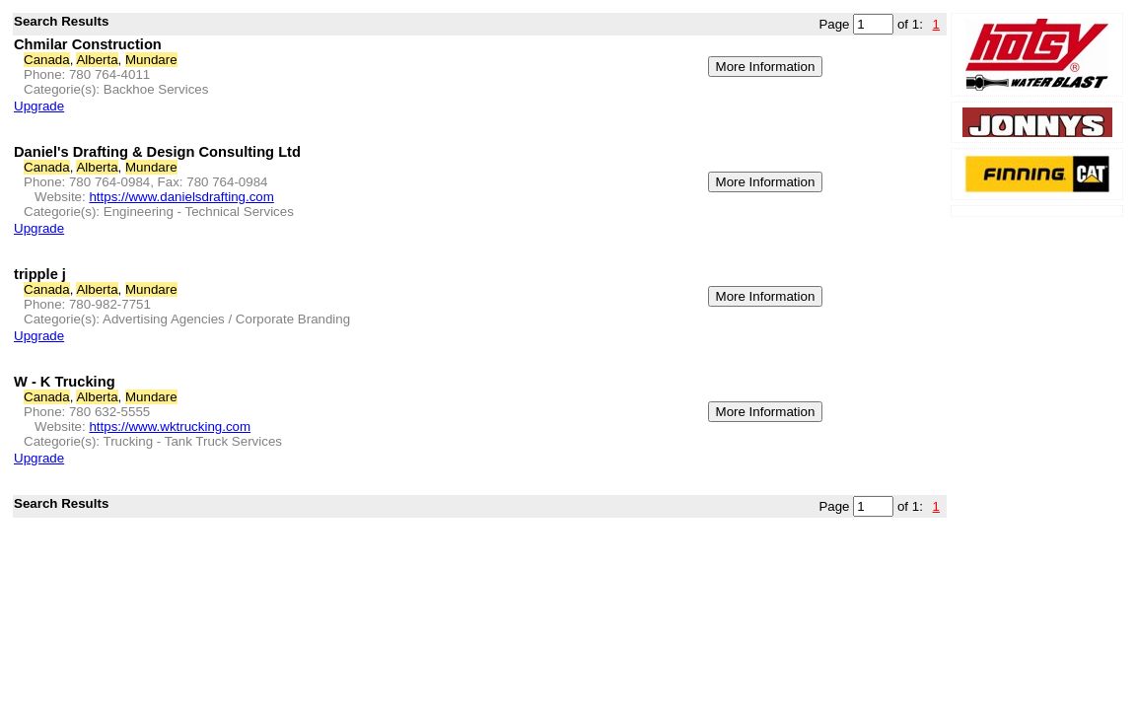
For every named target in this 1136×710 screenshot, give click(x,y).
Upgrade (39, 106)
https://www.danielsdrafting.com (181, 196)
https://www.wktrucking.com (169, 426)
